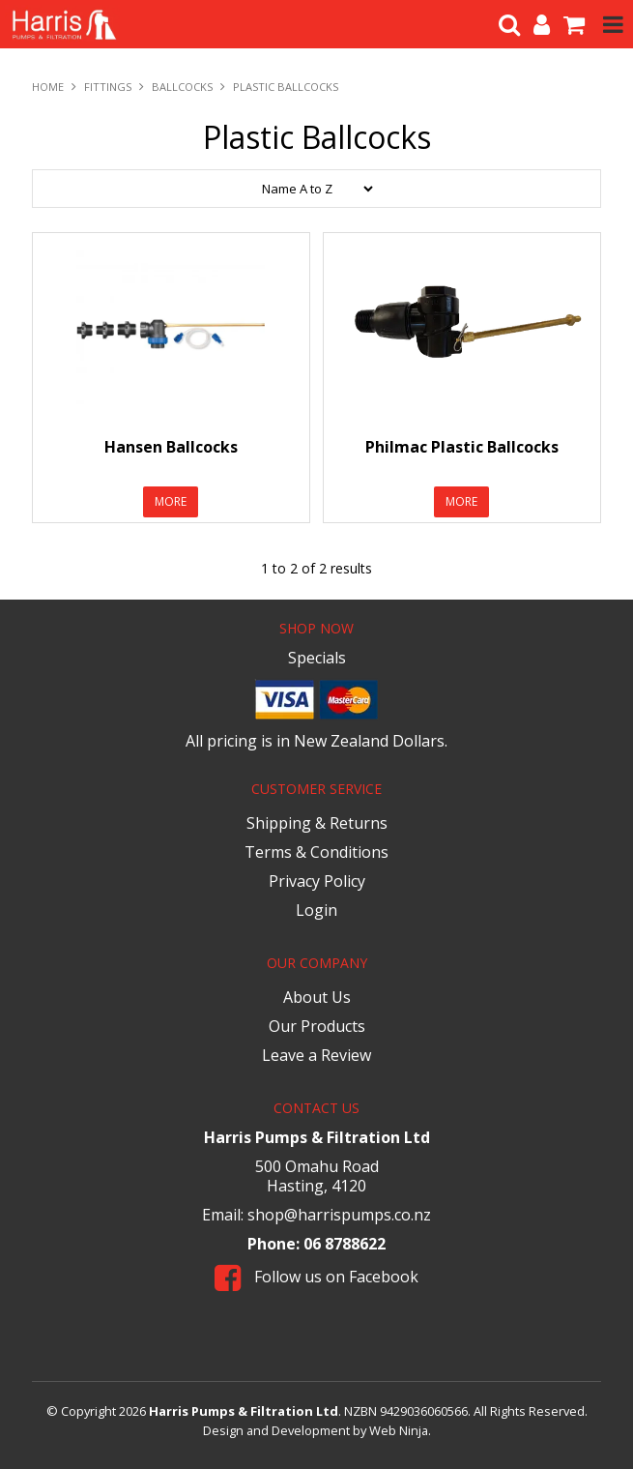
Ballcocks (182, 86)
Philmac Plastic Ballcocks (462, 446)
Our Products (317, 1026)
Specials (317, 657)
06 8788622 (344, 1243)
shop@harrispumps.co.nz (339, 1214)
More (171, 501)
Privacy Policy (317, 881)
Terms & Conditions (316, 852)
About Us (317, 997)
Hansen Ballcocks (171, 446)
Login (316, 910)
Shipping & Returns (317, 823)
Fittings (107, 86)
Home (48, 86)
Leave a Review (316, 1055)
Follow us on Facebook (316, 1276)
